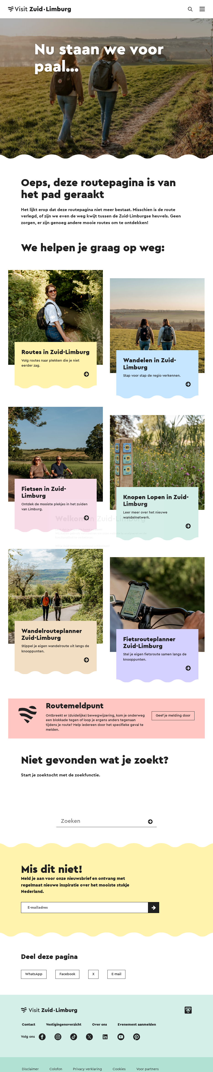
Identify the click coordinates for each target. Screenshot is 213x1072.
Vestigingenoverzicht (63, 1024)
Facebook (67, 974)
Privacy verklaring (87, 1069)
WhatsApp (33, 974)
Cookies (119, 1069)
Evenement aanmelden (137, 1024)
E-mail (116, 974)
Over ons (99, 1024)
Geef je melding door (173, 715)
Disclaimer (30, 1069)
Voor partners (147, 1069)
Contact (28, 1024)
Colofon (55, 1069)
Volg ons (28, 1036)
